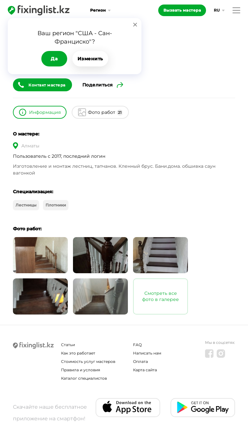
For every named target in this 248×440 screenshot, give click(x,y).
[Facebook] (209, 353)
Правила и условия (80, 369)
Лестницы (26, 205)
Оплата (140, 361)
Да (54, 59)
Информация (45, 112)
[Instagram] (221, 353)
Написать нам (147, 353)
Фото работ (105, 112)
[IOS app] (128, 407)
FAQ (137, 344)
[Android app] (202, 407)
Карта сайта (145, 369)
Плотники (56, 205)
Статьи (68, 344)
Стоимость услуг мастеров (88, 361)
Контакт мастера (47, 85)
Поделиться (97, 85)
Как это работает (78, 353)
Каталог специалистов (84, 378)
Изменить (90, 59)
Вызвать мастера (182, 10)
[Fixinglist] (38, 10)
